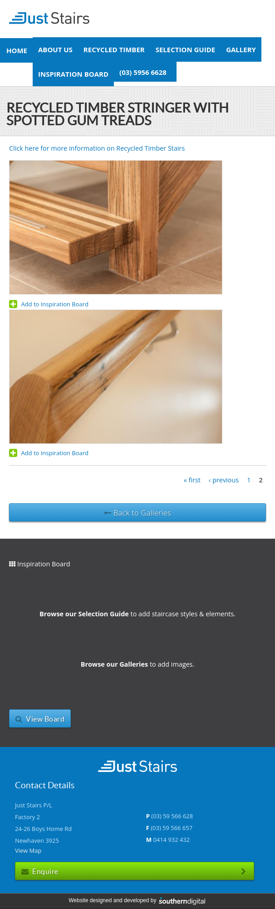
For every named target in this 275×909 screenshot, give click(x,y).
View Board (39, 719)
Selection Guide (185, 49)
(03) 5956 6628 (143, 71)
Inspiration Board (73, 74)
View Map (28, 850)
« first (192, 480)
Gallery (241, 49)
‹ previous (224, 480)
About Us (55, 49)
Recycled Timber (114, 49)
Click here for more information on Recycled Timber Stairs (98, 148)
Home (16, 50)
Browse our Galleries (114, 664)
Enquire (134, 871)
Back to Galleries (137, 513)
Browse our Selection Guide (84, 613)
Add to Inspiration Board (48, 304)
